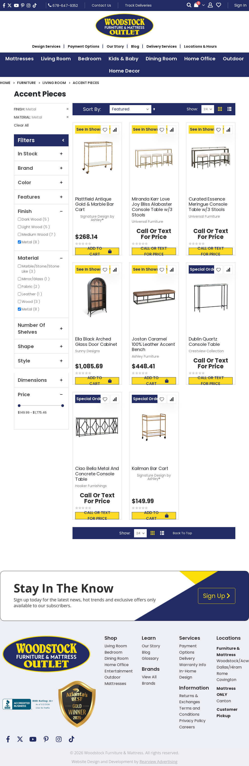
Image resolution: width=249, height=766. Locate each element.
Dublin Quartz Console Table (204, 341)
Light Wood (36, 226)
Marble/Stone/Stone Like (40, 269)
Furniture (26, 83)
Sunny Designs (87, 351)
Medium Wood (39, 234)
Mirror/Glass (36, 278)
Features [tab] (41, 196)
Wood (32, 301)
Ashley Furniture (145, 356)
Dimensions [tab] (41, 380)
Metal (31, 242)
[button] (105, 129)
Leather (32, 294)
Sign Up (216, 596)
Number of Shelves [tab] (41, 328)
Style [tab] (41, 360)
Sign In (240, 5)
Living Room (54, 83)
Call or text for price (154, 251)
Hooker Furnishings (91, 485)
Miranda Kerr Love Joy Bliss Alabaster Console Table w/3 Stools (152, 206)
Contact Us (101, 5)
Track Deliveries (138, 5)
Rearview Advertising (158, 761)
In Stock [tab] (41, 153)
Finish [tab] (41, 211)
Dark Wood (36, 219)
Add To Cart (99, 251)
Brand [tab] (41, 168)
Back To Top (182, 533)
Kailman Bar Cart (150, 468)
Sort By (91, 109)
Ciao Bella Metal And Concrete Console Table (97, 474)
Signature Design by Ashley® (97, 218)
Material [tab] (41, 258)
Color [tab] (41, 182)
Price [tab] (41, 394)
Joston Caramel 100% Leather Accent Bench (153, 344)
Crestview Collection (206, 351)
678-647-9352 (63, 5)
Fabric (31, 286)
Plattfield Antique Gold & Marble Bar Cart (94, 204)
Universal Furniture (147, 221)
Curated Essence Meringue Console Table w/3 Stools (208, 204)
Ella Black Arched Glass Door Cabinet (96, 341)
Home (5, 82)
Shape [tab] (41, 346)
